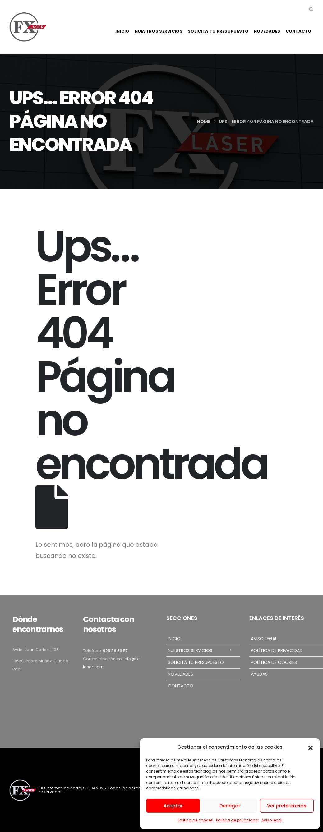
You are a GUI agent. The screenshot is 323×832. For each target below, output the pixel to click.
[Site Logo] (28, 27)
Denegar (229, 805)
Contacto (298, 31)
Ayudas (259, 674)
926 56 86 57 (115, 650)
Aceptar (173, 805)
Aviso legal (271, 820)
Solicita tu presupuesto (218, 31)
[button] (310, 747)
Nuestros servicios (158, 31)
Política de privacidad (237, 820)
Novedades (267, 31)
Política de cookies (195, 820)
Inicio (122, 31)
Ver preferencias (287, 805)
